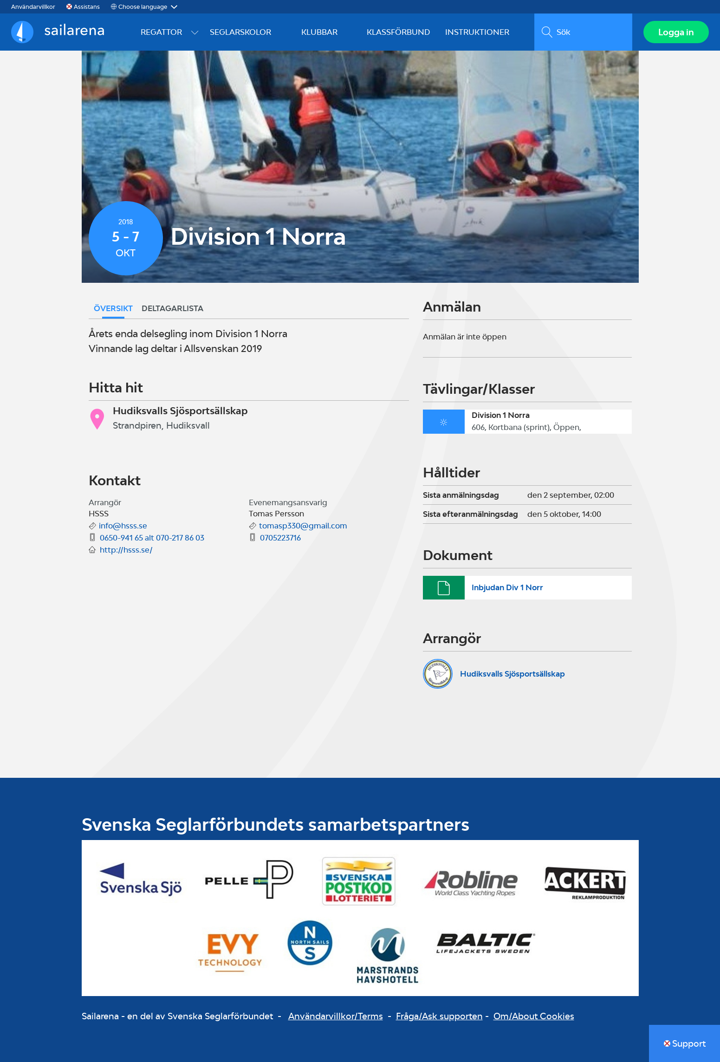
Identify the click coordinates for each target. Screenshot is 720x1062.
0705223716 (280, 537)
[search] (583, 32)
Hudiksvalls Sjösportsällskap (512, 673)
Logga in (676, 32)
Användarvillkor (33, 6)
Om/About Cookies (533, 1016)
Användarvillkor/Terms (335, 1016)
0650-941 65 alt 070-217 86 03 (152, 537)
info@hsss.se (123, 525)
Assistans (87, 6)
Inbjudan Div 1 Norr (507, 587)
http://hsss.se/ (126, 549)
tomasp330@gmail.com (303, 525)
